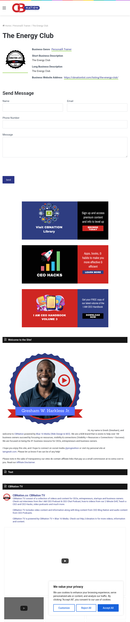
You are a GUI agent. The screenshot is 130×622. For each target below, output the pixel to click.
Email (70, 101)
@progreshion (72, 448)
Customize (64, 608)
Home (7, 25)
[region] (86, 598)
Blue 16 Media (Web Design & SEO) (53, 434)
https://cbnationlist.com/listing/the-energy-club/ (91, 77)
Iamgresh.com (10, 451)
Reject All (86, 608)
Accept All (108, 608)
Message (8, 134)
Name (6, 101)
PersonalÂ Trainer (21, 25)
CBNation (19, 434)
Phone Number (11, 117)
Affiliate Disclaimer (25, 462)
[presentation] (28, 165)
